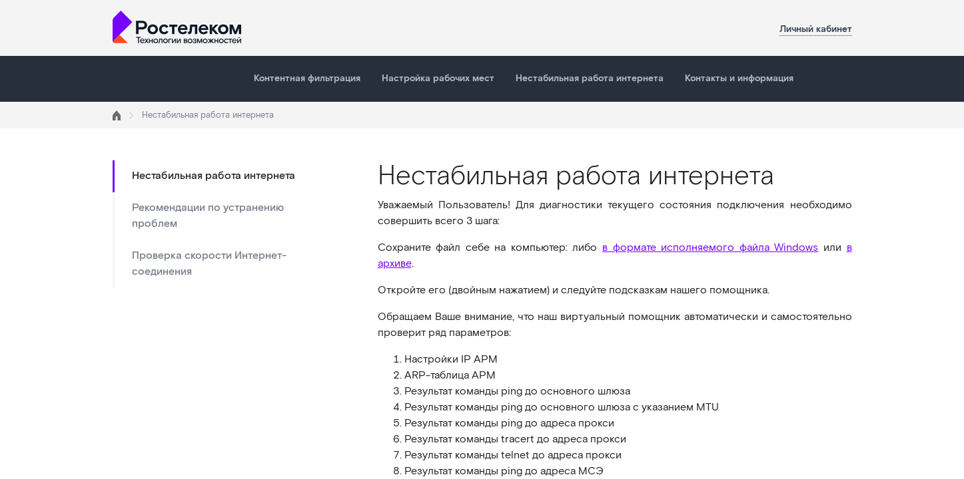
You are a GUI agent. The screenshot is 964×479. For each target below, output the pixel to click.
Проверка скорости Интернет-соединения (209, 264)
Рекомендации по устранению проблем (208, 216)
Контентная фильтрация (307, 78)
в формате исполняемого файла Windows (710, 248)
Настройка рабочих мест (438, 78)
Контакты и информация (739, 78)
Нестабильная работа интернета (590, 78)
